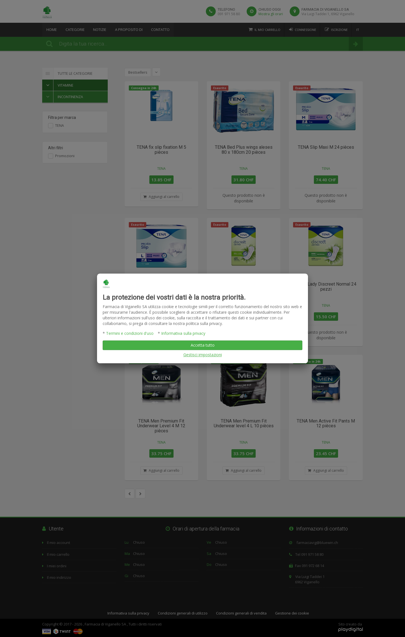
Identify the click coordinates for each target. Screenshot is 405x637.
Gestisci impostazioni (202, 355)
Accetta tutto (203, 345)
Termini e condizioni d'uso (130, 333)
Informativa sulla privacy (183, 333)
